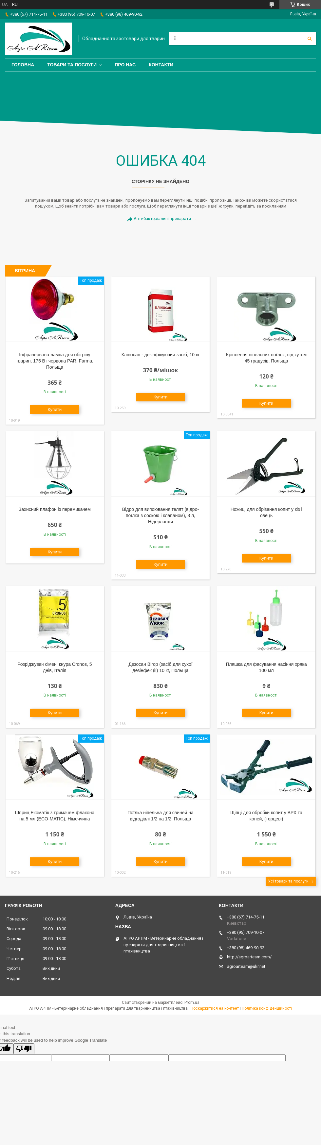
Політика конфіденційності (267, 1008)
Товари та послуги (72, 64)
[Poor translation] (23, 1048)
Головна (22, 64)
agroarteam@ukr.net (246, 966)
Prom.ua (191, 1002)
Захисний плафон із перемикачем (55, 509)
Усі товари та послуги (288, 881)
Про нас (125, 64)
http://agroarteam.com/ (249, 956)
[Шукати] (309, 38)
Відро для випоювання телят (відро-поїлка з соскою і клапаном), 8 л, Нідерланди (160, 515)
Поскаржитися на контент (215, 1008)
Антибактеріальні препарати (162, 218)
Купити (55, 409)
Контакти (161, 64)
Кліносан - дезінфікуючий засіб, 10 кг (161, 354)
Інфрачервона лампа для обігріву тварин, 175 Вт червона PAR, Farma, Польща (54, 361)
